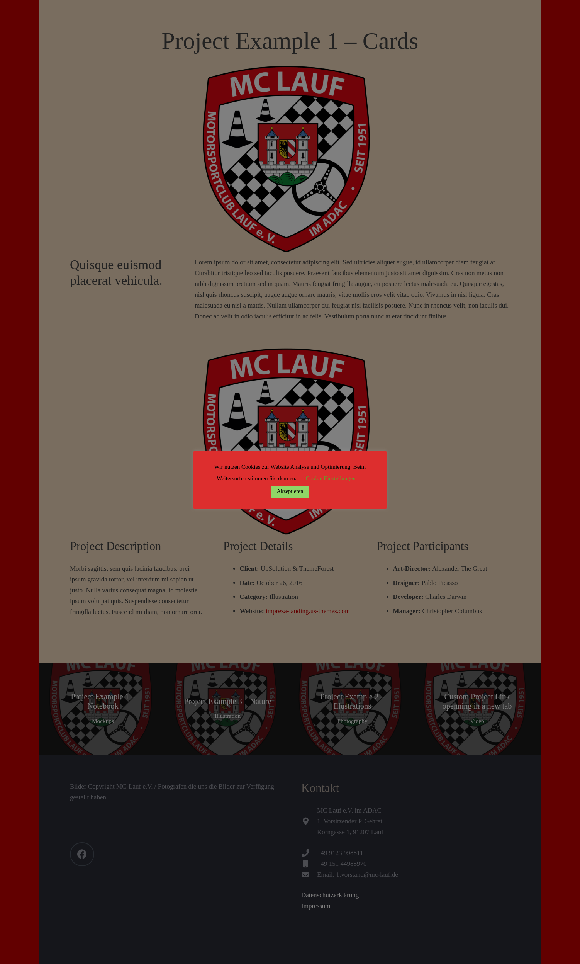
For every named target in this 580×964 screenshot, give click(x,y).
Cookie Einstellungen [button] (330, 478)
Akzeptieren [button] (290, 491)
